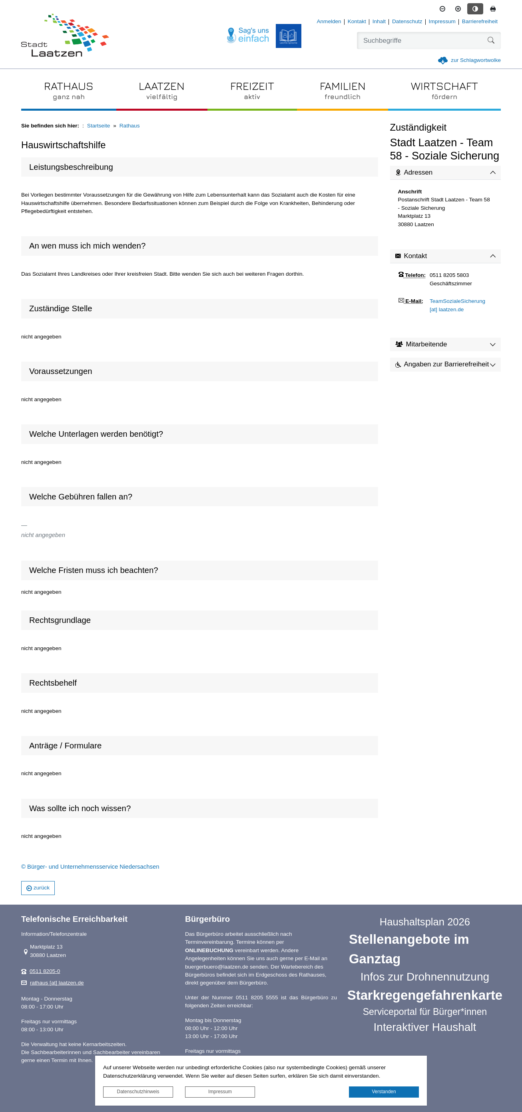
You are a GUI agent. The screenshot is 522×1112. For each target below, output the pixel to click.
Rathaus (130, 126)
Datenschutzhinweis (138, 1091)
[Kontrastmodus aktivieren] (475, 8)
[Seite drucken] (493, 8)
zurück (38, 888)
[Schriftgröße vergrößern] (458, 8)
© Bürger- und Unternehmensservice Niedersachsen (90, 866)
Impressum (220, 1091)
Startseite (98, 126)
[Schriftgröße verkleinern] (442, 8)
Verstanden (384, 1091)
